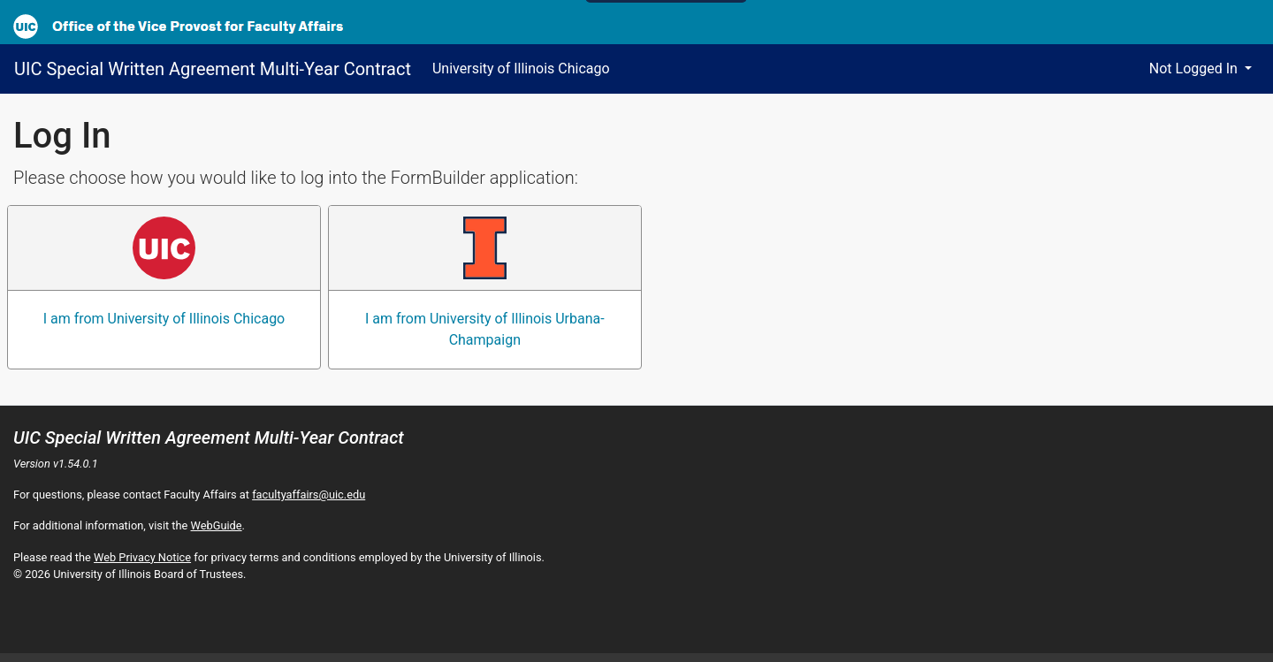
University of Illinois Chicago (521, 68)
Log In (62, 135)
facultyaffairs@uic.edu (308, 494)
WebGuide (216, 525)
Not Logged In (1195, 68)
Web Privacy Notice (142, 557)
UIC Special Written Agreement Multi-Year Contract (212, 69)
